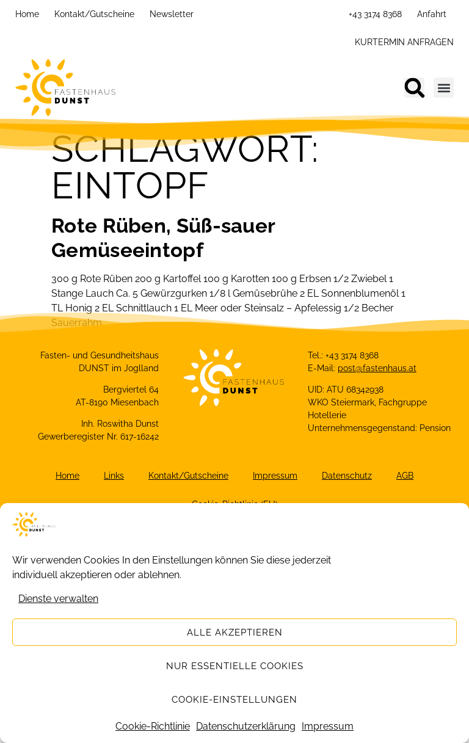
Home (27, 14)
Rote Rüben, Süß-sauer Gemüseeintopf (163, 238)
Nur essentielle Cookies (235, 666)
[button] (414, 88)
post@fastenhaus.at (377, 368)
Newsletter (172, 14)
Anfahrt (431, 14)
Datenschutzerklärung (246, 726)
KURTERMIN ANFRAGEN (404, 42)
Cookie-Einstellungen (234, 699)
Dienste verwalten (58, 598)
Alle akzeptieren (235, 632)
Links (114, 475)
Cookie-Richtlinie (152, 726)
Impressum (328, 726)
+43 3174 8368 (375, 14)
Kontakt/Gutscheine (94, 14)
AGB (404, 475)
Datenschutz (347, 475)
